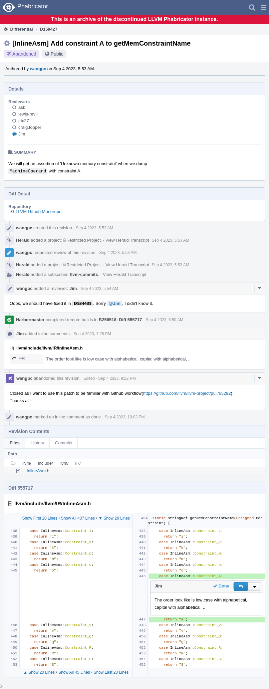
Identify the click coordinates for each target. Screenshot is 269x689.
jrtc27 (23, 120)
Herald (22, 240)
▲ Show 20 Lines (39, 672)
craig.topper (29, 127)
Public (57, 54)
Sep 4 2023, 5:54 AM (99, 288)
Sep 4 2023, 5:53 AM (94, 228)
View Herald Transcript (127, 240)
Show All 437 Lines (78, 518)
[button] (263, 7)
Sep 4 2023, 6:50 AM (164, 320)
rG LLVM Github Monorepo (35, 211)
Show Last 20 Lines (111, 672)
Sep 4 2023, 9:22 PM (117, 378)
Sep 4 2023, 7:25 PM (92, 334)
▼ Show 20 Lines (114, 518)
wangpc (38, 68)
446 (18, 358)
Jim (21, 133)
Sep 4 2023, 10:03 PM (125, 417)
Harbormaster (30, 319)
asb (21, 107)
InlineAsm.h (38, 470)
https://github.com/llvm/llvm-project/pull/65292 (187, 393)
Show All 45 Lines (74, 672)
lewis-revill (28, 114)
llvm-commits (84, 274)
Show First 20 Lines (39, 518)
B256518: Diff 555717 (120, 319)
